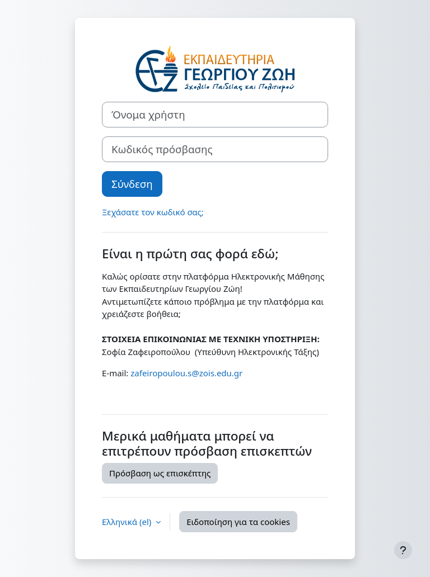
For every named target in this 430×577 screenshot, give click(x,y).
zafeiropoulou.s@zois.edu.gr (186, 373)
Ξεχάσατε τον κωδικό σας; (153, 211)
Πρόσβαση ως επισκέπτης (160, 473)
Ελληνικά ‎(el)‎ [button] (127, 521)
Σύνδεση (132, 184)
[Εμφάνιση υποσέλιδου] (403, 550)
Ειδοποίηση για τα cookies (238, 521)
